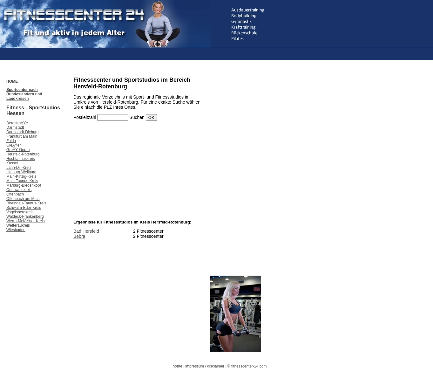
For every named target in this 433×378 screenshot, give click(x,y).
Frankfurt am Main (21, 136)
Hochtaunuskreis (20, 158)
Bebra (79, 236)
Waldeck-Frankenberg (25, 216)
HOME (12, 81)
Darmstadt (15, 127)
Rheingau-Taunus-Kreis (26, 203)
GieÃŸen (14, 145)
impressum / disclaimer (204, 366)
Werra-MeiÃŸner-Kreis (25, 221)
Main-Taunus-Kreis (22, 181)
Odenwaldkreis (18, 190)
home (177, 366)
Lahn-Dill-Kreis (18, 167)
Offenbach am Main (23, 198)
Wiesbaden (15, 230)
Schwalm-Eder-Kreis (23, 207)
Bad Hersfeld (86, 231)
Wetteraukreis (18, 225)
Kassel (12, 163)
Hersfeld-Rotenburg (23, 154)
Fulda (11, 141)
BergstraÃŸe (17, 123)
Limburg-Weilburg (21, 172)
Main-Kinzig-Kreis (21, 176)
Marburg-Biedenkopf (23, 185)
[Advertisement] (122, 53)
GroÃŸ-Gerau (18, 150)
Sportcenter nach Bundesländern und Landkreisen (24, 94)
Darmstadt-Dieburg (22, 132)
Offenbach (15, 194)
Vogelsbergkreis (19, 212)
